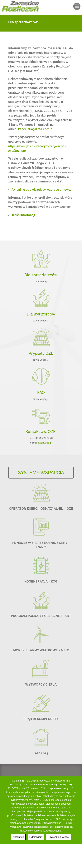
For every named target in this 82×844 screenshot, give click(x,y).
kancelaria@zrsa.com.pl (35, 129)
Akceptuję (18, 837)
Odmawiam (35, 837)
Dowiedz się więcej (58, 837)
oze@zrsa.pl (45, 442)
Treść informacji (23, 215)
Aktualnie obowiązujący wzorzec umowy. (41, 189)
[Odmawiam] (77, 810)
